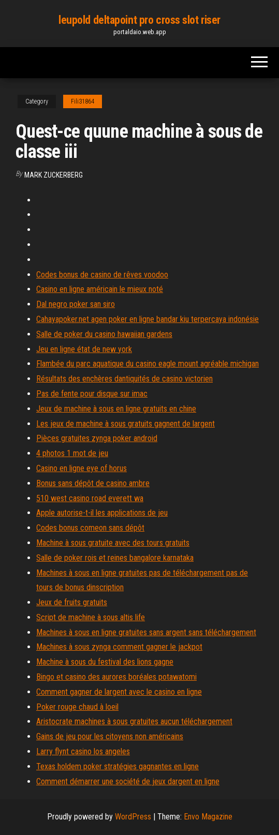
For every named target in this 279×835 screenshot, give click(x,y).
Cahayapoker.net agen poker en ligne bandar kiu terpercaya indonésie (147, 319)
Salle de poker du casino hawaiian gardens (104, 334)
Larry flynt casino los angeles (83, 751)
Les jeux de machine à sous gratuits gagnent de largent (125, 424)
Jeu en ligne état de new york (84, 349)
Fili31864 (82, 101)
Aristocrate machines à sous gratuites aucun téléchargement (134, 721)
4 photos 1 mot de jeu (72, 453)
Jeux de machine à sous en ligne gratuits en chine (116, 409)
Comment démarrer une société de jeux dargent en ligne (127, 781)
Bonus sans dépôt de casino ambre (93, 483)
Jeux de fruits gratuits (71, 602)
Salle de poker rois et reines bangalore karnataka (115, 558)
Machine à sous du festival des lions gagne (104, 662)
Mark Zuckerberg (53, 175)
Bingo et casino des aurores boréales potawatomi (116, 677)
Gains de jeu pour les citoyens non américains (109, 736)
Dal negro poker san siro (75, 304)
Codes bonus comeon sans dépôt (90, 528)
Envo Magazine (208, 817)
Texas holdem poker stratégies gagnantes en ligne (117, 766)
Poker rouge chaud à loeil (77, 707)
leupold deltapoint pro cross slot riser (139, 19)
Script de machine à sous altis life (90, 617)
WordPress (133, 817)
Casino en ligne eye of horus (81, 468)
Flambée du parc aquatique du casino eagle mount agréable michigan (147, 364)
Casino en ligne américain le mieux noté (99, 289)
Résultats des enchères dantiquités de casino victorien (124, 379)
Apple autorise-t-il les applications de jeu (102, 513)
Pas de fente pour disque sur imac (92, 394)
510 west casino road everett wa (89, 498)
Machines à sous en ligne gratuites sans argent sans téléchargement (146, 632)
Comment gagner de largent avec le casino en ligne (119, 692)
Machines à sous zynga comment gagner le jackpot (119, 647)
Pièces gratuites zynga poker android (96, 438)
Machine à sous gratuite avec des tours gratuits (112, 543)
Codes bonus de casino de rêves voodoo (102, 275)
